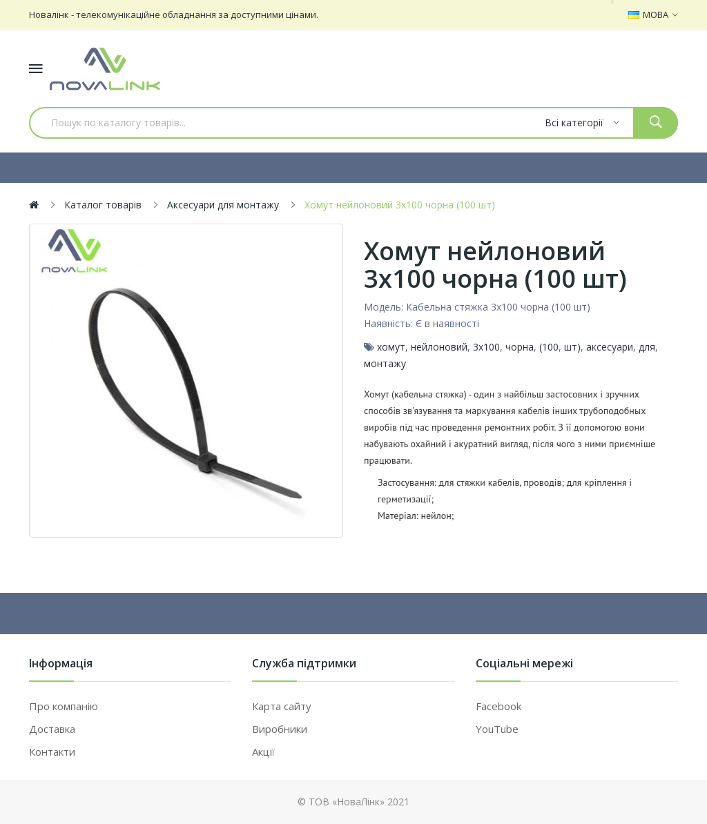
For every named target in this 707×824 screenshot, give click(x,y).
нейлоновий (439, 346)
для (647, 346)
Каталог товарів (103, 204)
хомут (391, 346)
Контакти (52, 751)
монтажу (385, 363)
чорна (519, 346)
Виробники (279, 729)
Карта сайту (281, 706)
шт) (572, 346)
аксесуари (609, 346)
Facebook (498, 706)
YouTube (497, 729)
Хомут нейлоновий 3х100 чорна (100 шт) (399, 204)
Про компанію (63, 706)
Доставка (52, 729)
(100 (549, 346)
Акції (263, 751)
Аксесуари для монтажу (223, 204)
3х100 (486, 346)
